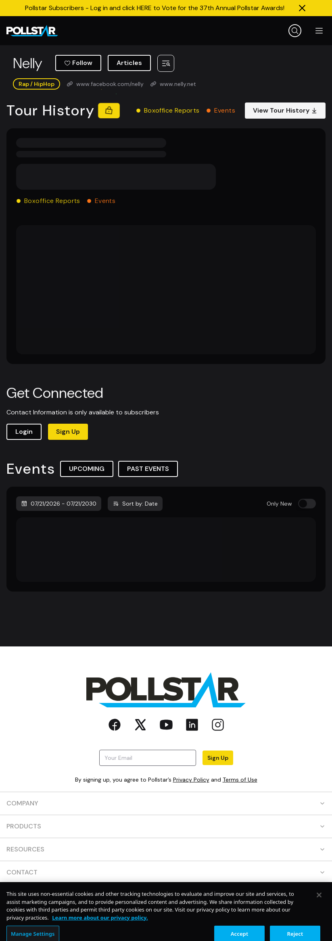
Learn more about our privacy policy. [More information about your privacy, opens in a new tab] (100, 929)
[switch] (307, 503)
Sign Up (68, 431)
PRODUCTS (166, 826)
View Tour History (285, 110)
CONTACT (166, 872)
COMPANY (166, 803)
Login (24, 431)
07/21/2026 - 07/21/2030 (58, 503)
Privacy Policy (191, 779)
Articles (129, 63)
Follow (78, 63)
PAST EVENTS (148, 468)
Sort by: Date (135, 503)
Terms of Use (240, 779)
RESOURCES (166, 849)
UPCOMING (86, 468)
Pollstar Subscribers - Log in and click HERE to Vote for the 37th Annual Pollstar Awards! (154, 8)
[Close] (319, 907)
